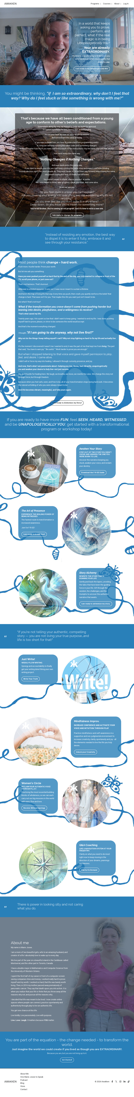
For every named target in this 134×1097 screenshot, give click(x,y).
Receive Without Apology (34, 810)
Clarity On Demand (89, 872)
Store (22, 1088)
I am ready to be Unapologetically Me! (91, 69)
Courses (107, 3)
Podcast (24, 1082)
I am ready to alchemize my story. (95, 606)
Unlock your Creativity (85, 754)
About (117, 3)
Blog (22, 1085)
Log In (126, 3)
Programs (96, 3)
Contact (23, 1091)
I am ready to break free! (34, 536)
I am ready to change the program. (67, 216)
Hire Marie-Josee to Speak (31, 1079)
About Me (24, 1076)
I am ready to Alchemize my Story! (67, 404)
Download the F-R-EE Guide (92, 474)
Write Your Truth (31, 681)
